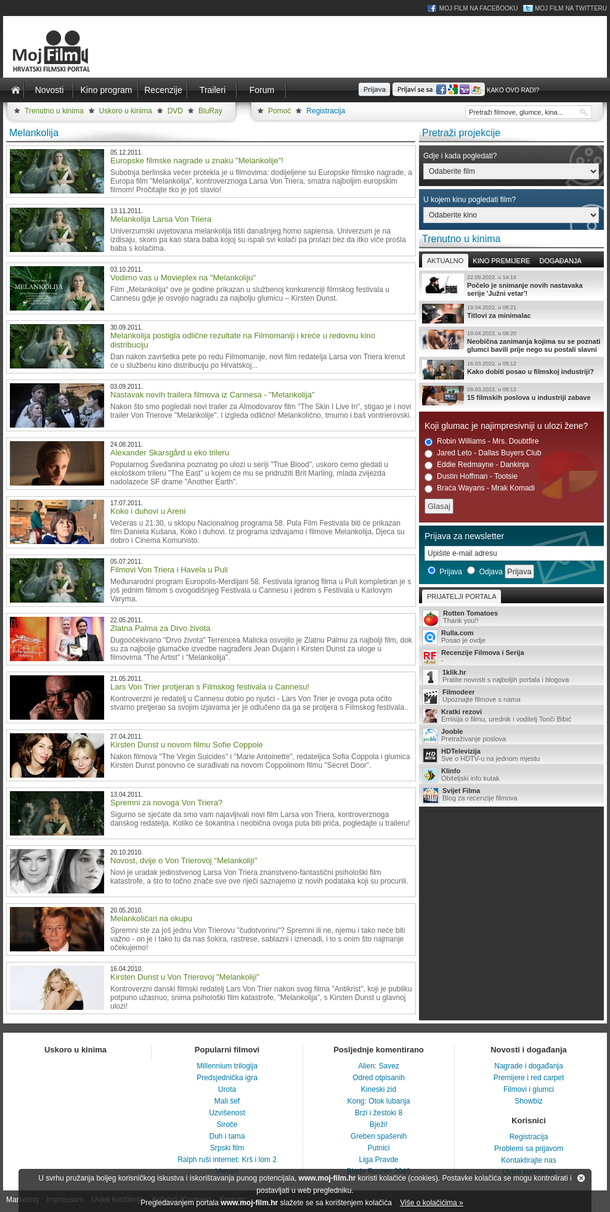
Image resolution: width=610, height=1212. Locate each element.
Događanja (560, 260)
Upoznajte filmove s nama (511, 696)
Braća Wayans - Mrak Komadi (480, 488)
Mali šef (227, 1101)
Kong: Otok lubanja (378, 1101)
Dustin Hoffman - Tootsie (471, 476)
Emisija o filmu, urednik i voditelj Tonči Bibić (511, 716)
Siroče (226, 1124)
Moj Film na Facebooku (478, 8)
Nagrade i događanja (528, 1066)
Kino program (106, 90)
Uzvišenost (227, 1112)
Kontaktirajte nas (528, 1160)
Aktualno (445, 260)
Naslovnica (15, 90)
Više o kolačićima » (431, 1202)
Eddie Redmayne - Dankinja (477, 465)
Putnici (378, 1148)
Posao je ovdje (511, 637)
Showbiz (528, 1101)
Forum (262, 90)
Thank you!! (511, 617)
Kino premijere (501, 260)
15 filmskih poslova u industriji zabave (511, 395)
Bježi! (379, 1124)
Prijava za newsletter (464, 536)
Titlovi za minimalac (511, 313)
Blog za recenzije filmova (511, 795)
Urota (227, 1089)
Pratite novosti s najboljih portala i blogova (511, 677)
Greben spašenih (379, 1136)
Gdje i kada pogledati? (460, 156)
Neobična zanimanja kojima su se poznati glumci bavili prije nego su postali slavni (511, 341)
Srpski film (227, 1148)
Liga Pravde (378, 1159)
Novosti (49, 90)
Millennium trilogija (227, 1066)
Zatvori (581, 1178)
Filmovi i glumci (528, 1089)
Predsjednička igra (227, 1077)
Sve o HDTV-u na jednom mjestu (511, 755)
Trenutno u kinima (54, 111)
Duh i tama (227, 1136)
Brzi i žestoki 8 (378, 1112)
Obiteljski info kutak (511, 775)
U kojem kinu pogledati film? (469, 199)
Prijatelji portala (461, 596)
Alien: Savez (378, 1066)
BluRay (210, 111)
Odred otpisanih (378, 1077)
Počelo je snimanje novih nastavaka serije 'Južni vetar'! (511, 285)
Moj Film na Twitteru (571, 8)
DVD (175, 111)
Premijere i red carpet (529, 1077)
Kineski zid (378, 1089)
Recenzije (163, 90)
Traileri (213, 90)
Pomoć (279, 111)
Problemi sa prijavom (528, 1148)
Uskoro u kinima (125, 111)
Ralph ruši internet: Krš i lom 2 (227, 1159)
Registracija (325, 111)
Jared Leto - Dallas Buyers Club (483, 453)
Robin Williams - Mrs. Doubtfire (482, 441)
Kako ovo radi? (513, 90)
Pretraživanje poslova (511, 736)
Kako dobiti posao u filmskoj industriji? (511, 370)
